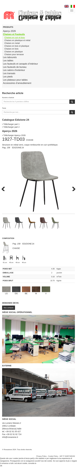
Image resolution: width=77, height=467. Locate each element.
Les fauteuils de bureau (14, 67)
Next (73, 188)
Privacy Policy (41, 456)
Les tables (8, 60)
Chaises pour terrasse (14, 54)
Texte (4, 108)
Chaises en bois (11, 49)
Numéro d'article (8, 97)
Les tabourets (10, 57)
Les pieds (8, 76)
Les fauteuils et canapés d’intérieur (20, 64)
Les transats (9, 73)
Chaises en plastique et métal (17, 40)
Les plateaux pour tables (15, 80)
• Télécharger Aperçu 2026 (14, 135)
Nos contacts (8, 308)
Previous (4, 188)
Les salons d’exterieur (14, 70)
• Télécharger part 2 (10, 127)
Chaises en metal (12, 43)
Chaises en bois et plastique (16, 46)
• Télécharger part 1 (10, 124)
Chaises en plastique (13, 51)
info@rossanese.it (10, 437)
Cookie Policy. (42, 463)
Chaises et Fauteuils (14, 34)
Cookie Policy (53, 456)
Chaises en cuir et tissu (14, 37)
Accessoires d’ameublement (17, 83)
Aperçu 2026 (9, 31)
